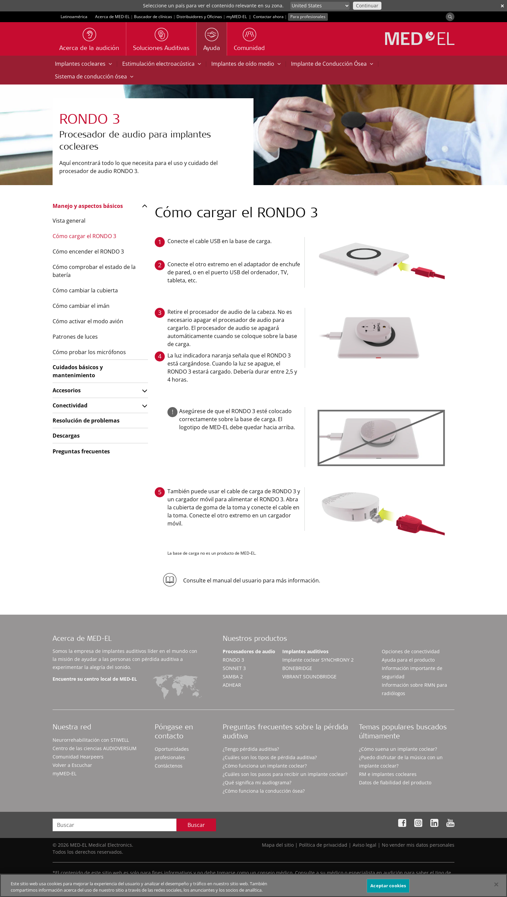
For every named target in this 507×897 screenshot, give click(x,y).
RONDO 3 (233, 660)
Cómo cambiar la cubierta (85, 290)
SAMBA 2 (233, 676)
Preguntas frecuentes (81, 451)
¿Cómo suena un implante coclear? (398, 749)
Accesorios (67, 390)
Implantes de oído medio (246, 63)
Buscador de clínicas (153, 16)
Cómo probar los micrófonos (89, 352)
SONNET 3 (234, 668)
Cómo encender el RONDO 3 (88, 251)
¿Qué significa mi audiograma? (257, 782)
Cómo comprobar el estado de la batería (94, 271)
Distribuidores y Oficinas (199, 16)
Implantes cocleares (83, 63)
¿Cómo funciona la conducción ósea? (264, 791)
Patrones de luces (75, 336)
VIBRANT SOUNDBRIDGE (309, 676)
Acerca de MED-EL (112, 16)
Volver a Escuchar (72, 765)
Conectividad (70, 405)
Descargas (66, 435)
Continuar (367, 5)
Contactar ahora (268, 16)
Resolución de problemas (86, 420)
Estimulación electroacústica (161, 63)
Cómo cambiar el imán (81, 306)
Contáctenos (169, 766)
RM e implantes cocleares (388, 774)
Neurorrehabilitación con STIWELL (91, 740)
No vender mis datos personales (418, 845)
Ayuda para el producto (408, 660)
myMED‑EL (236, 16)
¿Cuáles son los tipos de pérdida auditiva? (270, 757)
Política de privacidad (323, 845)
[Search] (450, 16)
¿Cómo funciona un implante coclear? (265, 766)
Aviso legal (364, 845)
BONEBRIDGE (297, 668)
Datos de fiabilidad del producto (395, 782)
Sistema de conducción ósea (94, 76)
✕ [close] (502, 6)
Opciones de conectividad (411, 651)
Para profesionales (307, 16)
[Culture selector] (320, 6)
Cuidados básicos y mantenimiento (78, 371)
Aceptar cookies (388, 889)
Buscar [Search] (196, 825)
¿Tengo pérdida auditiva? (251, 749)
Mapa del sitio (278, 845)
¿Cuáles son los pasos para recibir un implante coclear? (285, 774)
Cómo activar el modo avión (88, 321)
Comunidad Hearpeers (78, 756)
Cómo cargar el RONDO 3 (84, 236)
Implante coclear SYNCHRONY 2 (318, 660)
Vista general (69, 220)
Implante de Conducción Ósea (332, 63)
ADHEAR (232, 685)
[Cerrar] (496, 888)
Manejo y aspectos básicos (88, 206)
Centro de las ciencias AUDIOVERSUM (95, 748)
